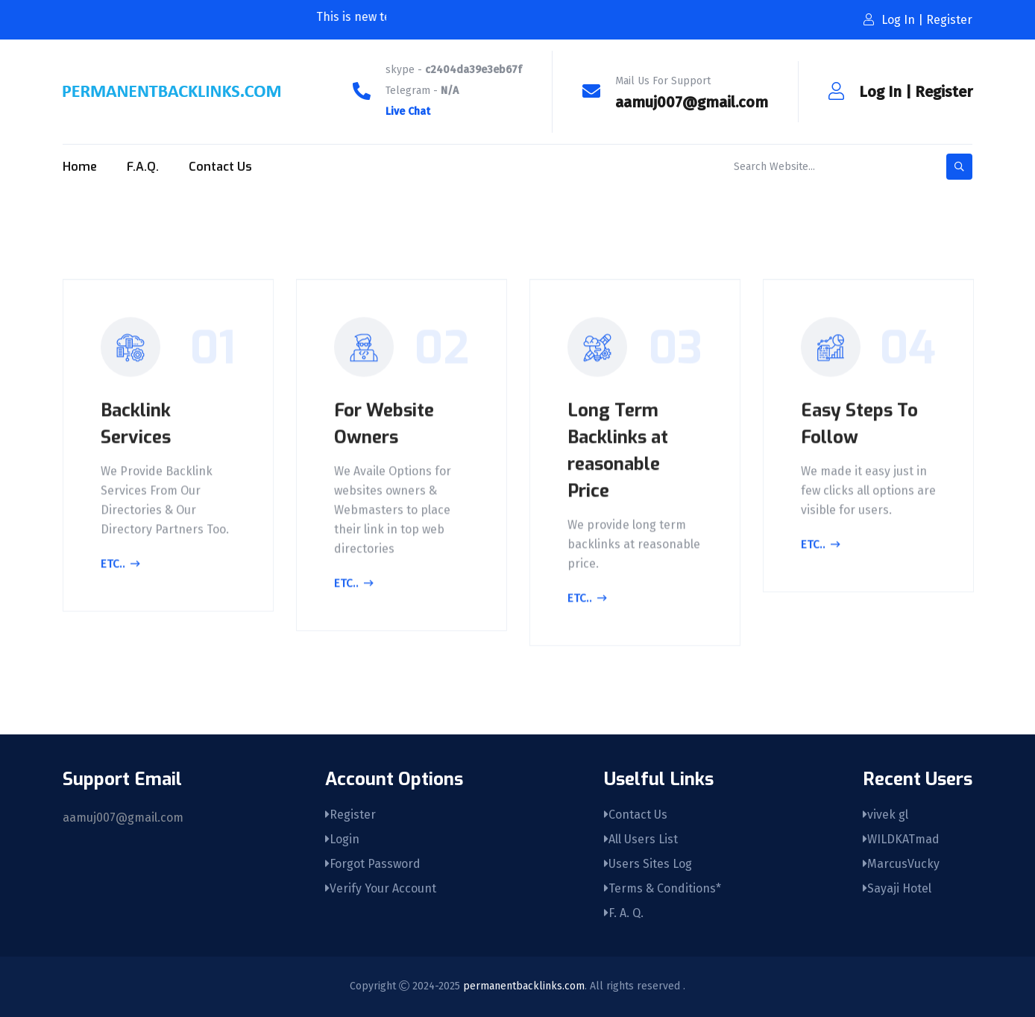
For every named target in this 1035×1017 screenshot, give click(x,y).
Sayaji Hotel (897, 888)
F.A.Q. (143, 166)
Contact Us (220, 166)
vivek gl (885, 814)
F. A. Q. (624, 913)
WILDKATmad (901, 839)
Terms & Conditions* (662, 888)
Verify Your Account (380, 888)
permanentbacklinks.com (524, 986)
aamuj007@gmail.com (691, 102)
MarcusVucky (901, 863)
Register (943, 92)
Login (342, 839)
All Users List (641, 839)
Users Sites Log (648, 863)
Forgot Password (373, 863)
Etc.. (120, 567)
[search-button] (959, 167)
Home (80, 166)
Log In (880, 92)
